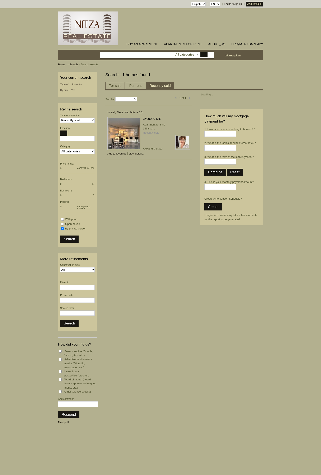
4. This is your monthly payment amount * (229, 182)
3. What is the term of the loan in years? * (229, 156)
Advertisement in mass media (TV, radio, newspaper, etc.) (78, 363)
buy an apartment (142, 44)
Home (61, 64)
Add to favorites (116, 153)
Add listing (254, 4)
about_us (216, 44)
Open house (72, 223)
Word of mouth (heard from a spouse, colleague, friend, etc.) (80, 383)
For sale (115, 86)
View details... (137, 153)
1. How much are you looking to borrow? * (229, 129)
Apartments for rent (183, 44)
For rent (135, 86)
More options (233, 55)
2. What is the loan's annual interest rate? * (230, 142)
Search (73, 64)
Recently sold (160, 86)
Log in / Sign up (233, 4)
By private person (75, 228)
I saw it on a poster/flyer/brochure (76, 373)
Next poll (63, 422)
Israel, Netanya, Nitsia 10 (125, 112)
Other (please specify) (77, 391)
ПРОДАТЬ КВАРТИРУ (247, 44)
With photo (71, 219)
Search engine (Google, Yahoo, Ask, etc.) (78, 353)
